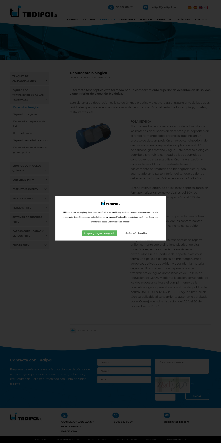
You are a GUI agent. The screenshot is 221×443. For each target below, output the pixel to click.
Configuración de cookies (136, 228)
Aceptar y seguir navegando (99, 228)
